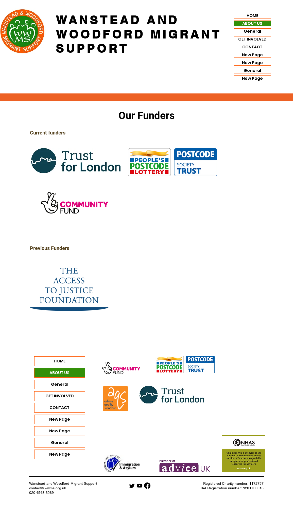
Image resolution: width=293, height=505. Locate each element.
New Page (252, 54)
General (252, 31)
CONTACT (252, 47)
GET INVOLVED (252, 39)
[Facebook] (147, 485)
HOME (252, 15)
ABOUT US (252, 23)
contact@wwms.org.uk (47, 488)
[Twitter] (132, 485)
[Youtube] (139, 485)
